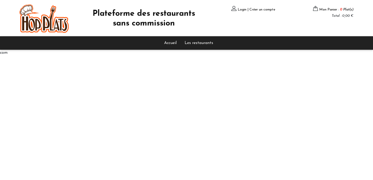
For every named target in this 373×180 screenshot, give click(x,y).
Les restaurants (199, 43)
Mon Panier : (336, 10)
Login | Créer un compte (256, 10)
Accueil (170, 43)
